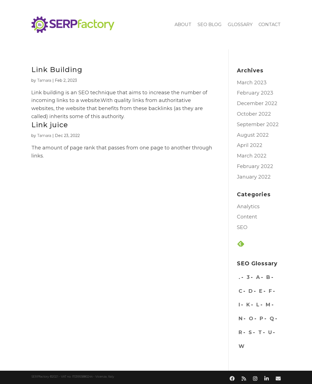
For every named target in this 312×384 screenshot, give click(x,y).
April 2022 (249, 145)
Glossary (240, 24)
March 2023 (252, 83)
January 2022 (254, 177)
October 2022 (254, 114)
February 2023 (255, 93)
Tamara (44, 80)
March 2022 (252, 156)
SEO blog (210, 24)
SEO (242, 227)
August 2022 (253, 135)
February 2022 (255, 166)
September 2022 (258, 124)
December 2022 (257, 103)
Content (247, 217)
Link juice (49, 125)
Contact (270, 24)
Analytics (248, 207)
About (183, 24)
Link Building (56, 69)
